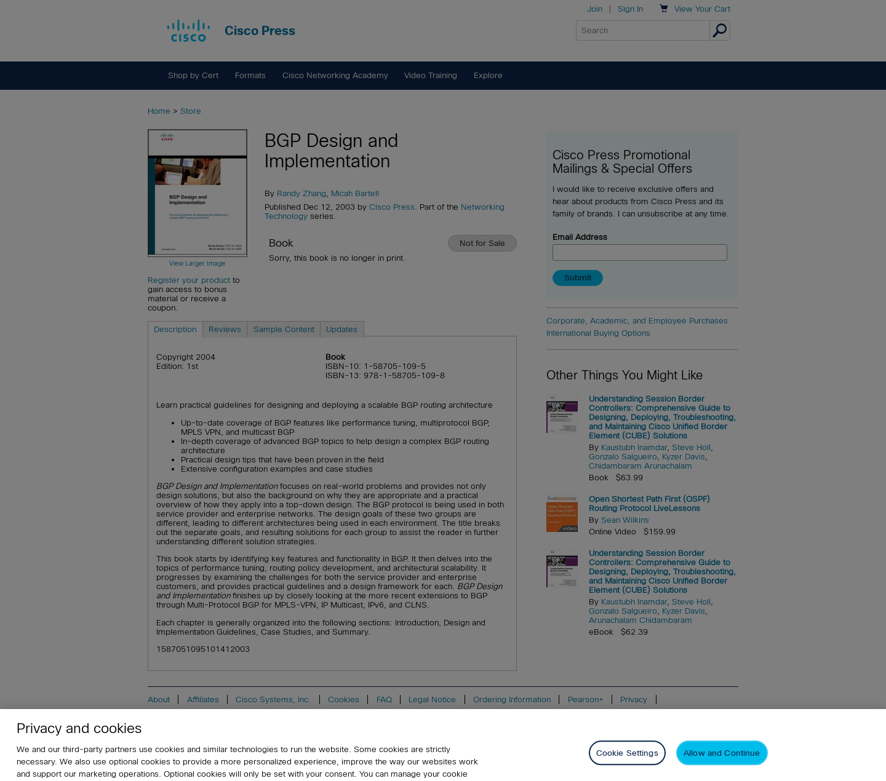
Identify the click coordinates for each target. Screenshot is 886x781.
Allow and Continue (722, 758)
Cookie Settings (627, 758)
